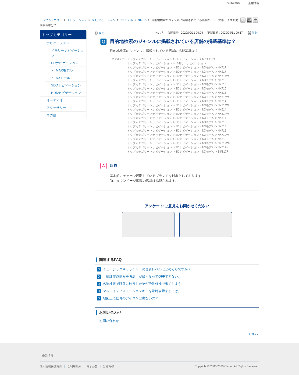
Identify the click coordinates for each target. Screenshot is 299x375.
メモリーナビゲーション (67, 53)
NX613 (222, 126)
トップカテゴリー (51, 20)
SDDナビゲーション (66, 85)
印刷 (254, 32)
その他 (51, 115)
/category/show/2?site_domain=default (43, 43)
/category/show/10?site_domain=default (43, 107)
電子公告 (92, 366)
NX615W (223, 97)
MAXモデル (64, 70)
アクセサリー (56, 108)
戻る (101, 33)
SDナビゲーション (103, 20)
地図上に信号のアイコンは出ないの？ (130, 298)
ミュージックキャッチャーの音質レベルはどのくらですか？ (147, 269)
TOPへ (254, 334)
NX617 (222, 71)
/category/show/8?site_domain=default (48, 92)
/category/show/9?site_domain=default (48, 85)
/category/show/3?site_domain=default (48, 63)
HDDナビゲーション (66, 93)
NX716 (222, 80)
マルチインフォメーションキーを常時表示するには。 (142, 291)
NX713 (222, 122)
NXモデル (127, 20)
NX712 (222, 130)
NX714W (223, 105)
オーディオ (54, 100)
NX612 (222, 139)
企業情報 (253, 3)
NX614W (223, 113)
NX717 (222, 67)
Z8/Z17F (223, 151)
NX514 (222, 118)
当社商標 (108, 366)
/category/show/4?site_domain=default (43, 100)
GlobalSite (233, 3)
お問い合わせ (109, 321)
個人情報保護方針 (51, 366)
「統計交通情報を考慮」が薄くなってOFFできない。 (142, 276)
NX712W (223, 134)
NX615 (142, 20)
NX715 (222, 88)
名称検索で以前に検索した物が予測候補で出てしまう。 (144, 284)
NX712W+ (224, 143)
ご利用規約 (74, 366)
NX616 (222, 84)
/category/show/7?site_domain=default (48, 50)
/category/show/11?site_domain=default (43, 115)
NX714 (222, 101)
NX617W (223, 76)
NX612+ (223, 147)
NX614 (222, 109)
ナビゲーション (77, 20)
